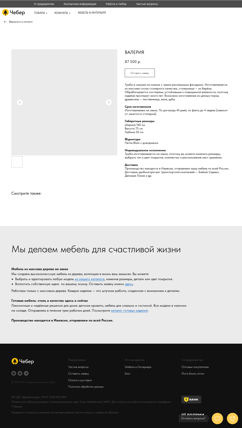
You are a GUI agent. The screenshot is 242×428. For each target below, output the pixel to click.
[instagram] (13, 373)
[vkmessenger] (20, 373)
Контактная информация (80, 3)
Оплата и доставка (80, 380)
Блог (127, 373)
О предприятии (44, 3)
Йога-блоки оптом (193, 373)
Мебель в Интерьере (138, 367)
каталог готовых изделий (129, 310)
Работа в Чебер (116, 3)
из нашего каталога (89, 279)
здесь (129, 284)
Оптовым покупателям (195, 367)
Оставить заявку (78, 373)
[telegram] (26, 373)
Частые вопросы (147, 3)
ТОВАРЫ (39, 13)
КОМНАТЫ (61, 13)
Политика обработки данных (86, 386)
